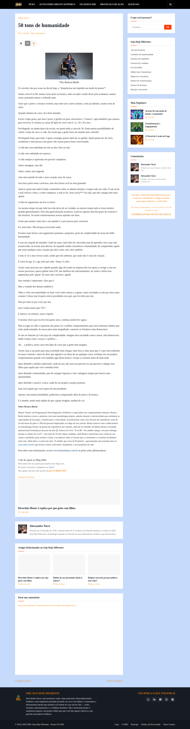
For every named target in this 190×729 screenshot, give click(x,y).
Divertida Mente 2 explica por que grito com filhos (47, 508)
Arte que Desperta (138, 50)
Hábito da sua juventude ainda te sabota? (67, 579)
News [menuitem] (32, 4)
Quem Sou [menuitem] (133, 4)
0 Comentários (39, 33)
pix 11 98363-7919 (57, 471)
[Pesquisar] (147, 27)
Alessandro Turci (40, 525)
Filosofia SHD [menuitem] (88, 4)
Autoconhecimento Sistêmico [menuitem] (57, 4)
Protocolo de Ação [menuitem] (112, 4)
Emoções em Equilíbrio (140, 59)
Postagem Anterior (23, 681)
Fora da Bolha (136, 67)
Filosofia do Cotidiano (139, 63)
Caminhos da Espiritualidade (142, 54)
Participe (134, 724)
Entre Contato (169, 724)
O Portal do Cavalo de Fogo (157, 136)
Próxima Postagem (114, 681)
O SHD (125, 724)
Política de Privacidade (150, 724)
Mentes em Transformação (141, 81)
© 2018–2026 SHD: (23, 724)
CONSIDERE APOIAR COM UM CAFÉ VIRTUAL (151, 214)
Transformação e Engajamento (152, 125)
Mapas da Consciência (139, 76)
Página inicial (23, 18)
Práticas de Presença (139, 85)
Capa (117, 724)
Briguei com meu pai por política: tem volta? (103, 579)
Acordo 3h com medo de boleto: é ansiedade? (156, 112)
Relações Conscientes (139, 89)
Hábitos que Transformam (141, 72)
